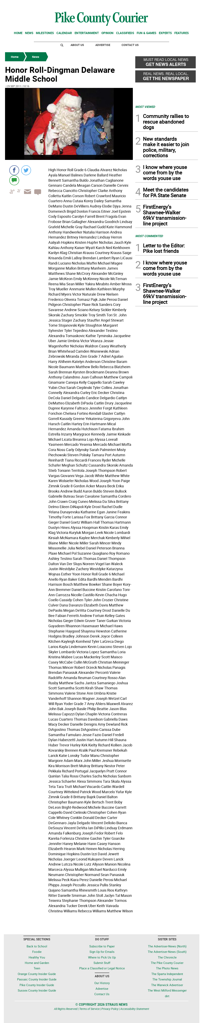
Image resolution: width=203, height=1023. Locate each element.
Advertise (102, 45)
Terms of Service (89, 1009)
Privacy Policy (110, 1009)
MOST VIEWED (145, 107)
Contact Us (130, 45)
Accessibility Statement (134, 1009)
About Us (77, 45)
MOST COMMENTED (149, 236)
